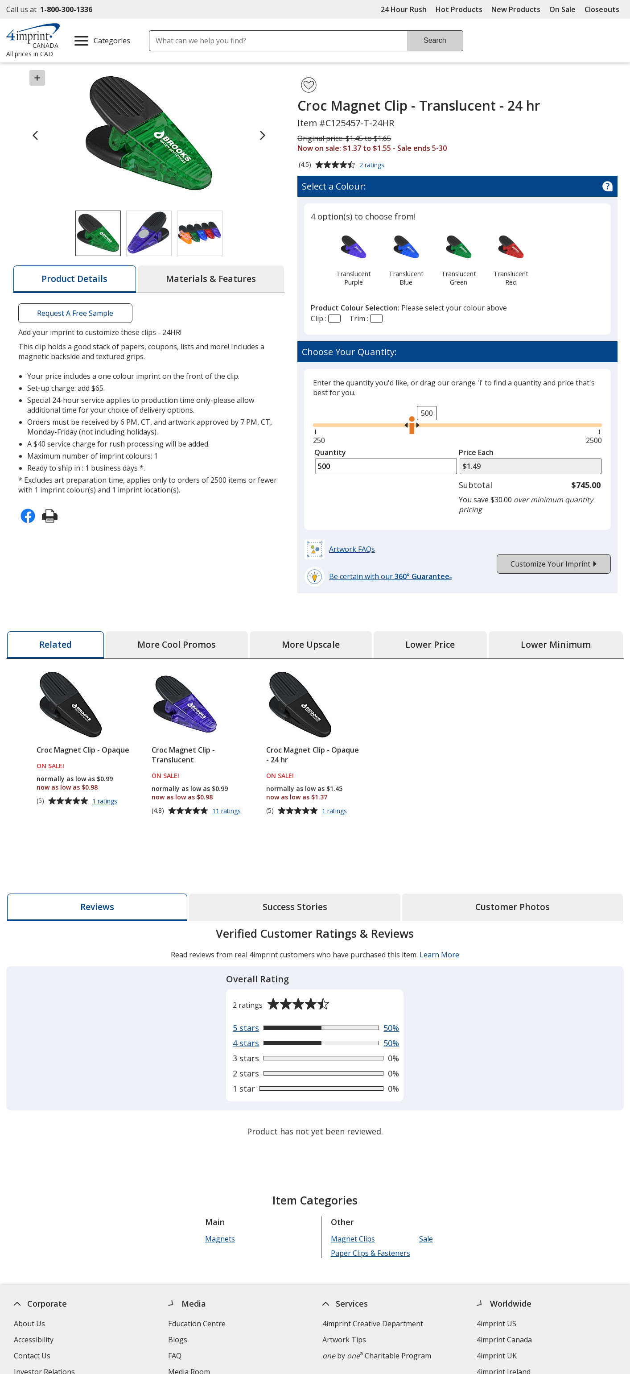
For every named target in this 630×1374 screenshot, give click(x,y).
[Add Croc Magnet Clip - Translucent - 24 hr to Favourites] (308, 84)
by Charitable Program (376, 1356)
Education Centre (197, 1323)
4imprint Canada (504, 1340)
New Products (515, 9)
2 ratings (373, 165)
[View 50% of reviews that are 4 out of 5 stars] (316, 1043)
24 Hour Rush (404, 9)
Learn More (439, 955)
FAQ (174, 1356)
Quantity (330, 452)
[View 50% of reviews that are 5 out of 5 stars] (316, 1027)
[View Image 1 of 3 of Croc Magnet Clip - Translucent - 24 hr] (98, 233)
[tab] (74, 279)
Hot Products (459, 9)
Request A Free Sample (75, 313)
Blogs (177, 1340)
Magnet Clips (353, 1239)
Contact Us (32, 1356)
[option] (354, 259)
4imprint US (497, 1323)
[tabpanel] (315, 1033)
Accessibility (34, 1340)
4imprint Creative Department (372, 1323)
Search (435, 40)
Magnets (220, 1239)
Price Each (476, 452)
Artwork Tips (344, 1340)
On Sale (562, 9)
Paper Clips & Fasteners (370, 1253)
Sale (426, 1239)
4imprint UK (497, 1356)
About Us (29, 1323)
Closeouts (602, 9)
